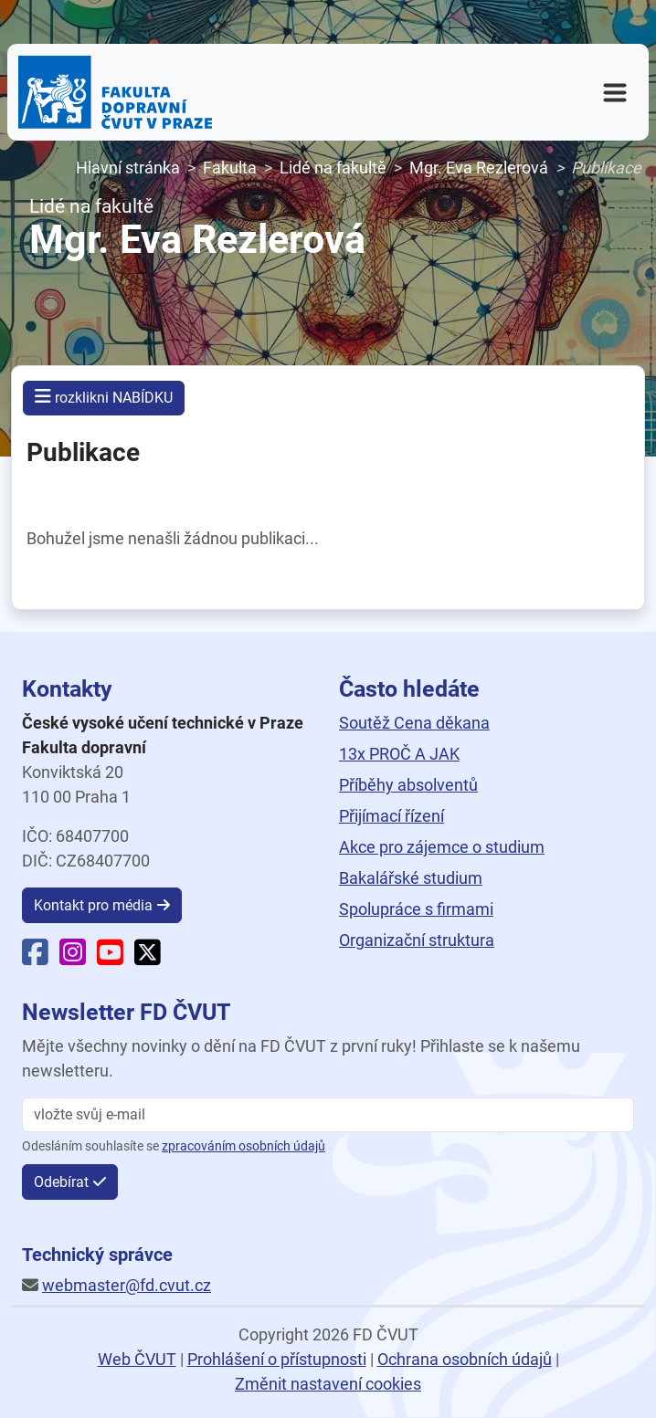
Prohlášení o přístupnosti (276, 1359)
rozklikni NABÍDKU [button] (104, 396)
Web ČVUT (137, 1359)
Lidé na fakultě (333, 167)
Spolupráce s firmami (416, 909)
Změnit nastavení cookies (328, 1383)
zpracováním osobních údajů (243, 1146)
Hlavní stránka (128, 167)
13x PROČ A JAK (399, 753)
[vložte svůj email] (328, 1115)
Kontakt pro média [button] (93, 905)
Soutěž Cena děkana (414, 722)
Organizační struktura (416, 940)
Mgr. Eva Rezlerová (478, 167)
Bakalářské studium (410, 878)
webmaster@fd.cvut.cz (126, 1285)
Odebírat (61, 1182)
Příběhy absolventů (408, 784)
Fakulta (230, 167)
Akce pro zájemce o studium (442, 846)
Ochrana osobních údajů (464, 1359)
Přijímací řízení (391, 815)
